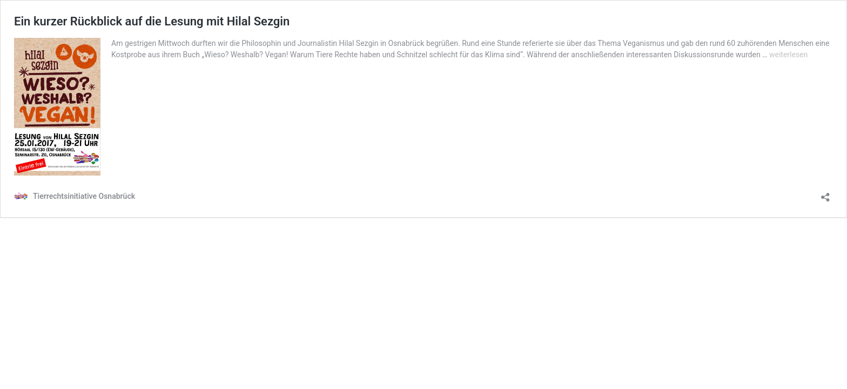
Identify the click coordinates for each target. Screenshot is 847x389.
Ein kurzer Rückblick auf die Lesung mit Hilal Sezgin (152, 21)
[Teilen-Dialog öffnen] (825, 193)
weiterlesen (788, 54)
